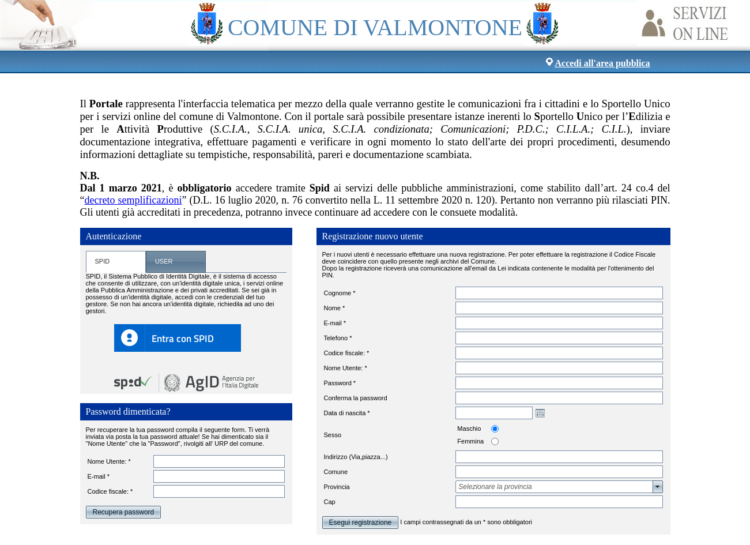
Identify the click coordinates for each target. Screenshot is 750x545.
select (658, 486)
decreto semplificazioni (133, 200)
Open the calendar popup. (540, 413)
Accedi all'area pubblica (602, 63)
